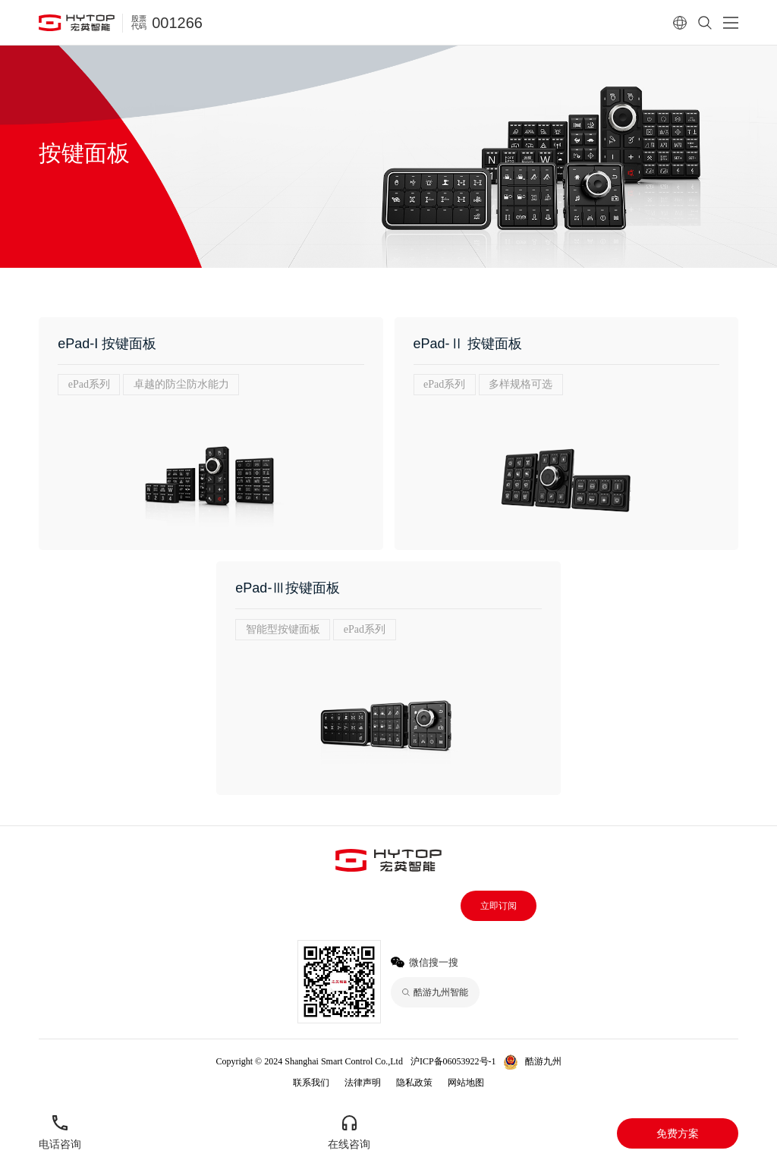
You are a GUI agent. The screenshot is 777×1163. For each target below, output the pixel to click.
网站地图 (466, 1082)
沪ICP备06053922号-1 (453, 1061)
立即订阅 (498, 906)
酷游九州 (543, 1061)
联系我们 (311, 1082)
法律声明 (362, 1082)
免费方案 (677, 1133)
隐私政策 (414, 1082)
